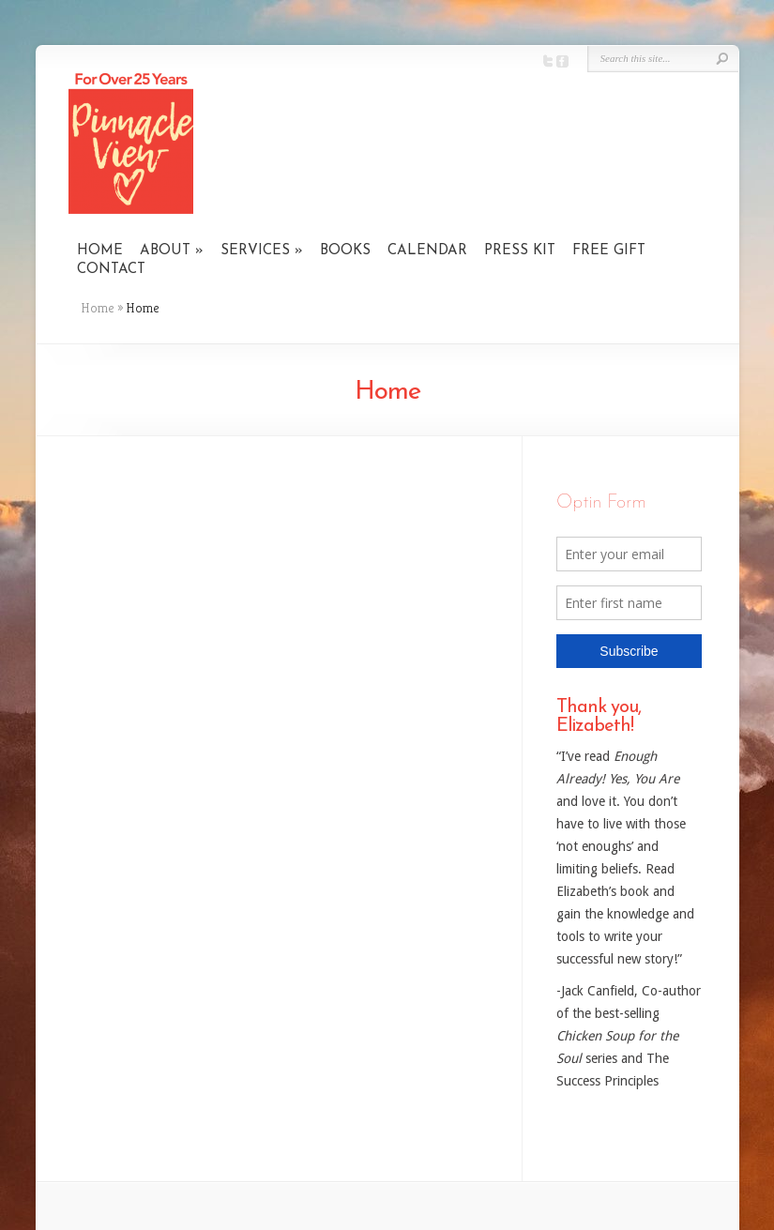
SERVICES (255, 251)
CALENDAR (427, 251)
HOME (100, 251)
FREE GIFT (608, 251)
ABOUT (165, 251)
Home (97, 307)
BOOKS (345, 251)
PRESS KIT (519, 251)
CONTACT (111, 270)
